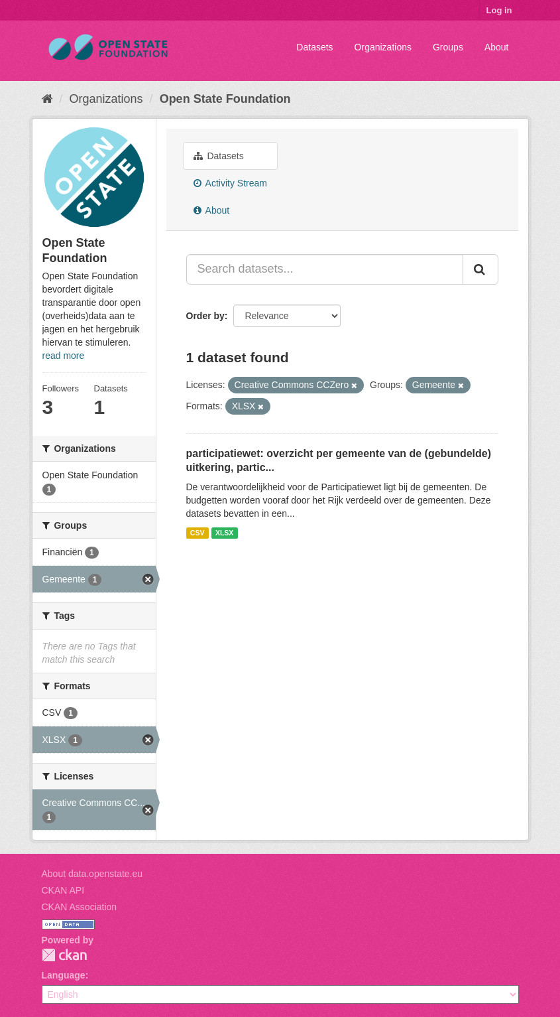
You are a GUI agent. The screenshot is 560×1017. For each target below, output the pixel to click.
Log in (499, 10)
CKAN (64, 955)
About (496, 47)
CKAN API (63, 890)
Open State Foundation (225, 98)
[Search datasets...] (324, 269)
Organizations (383, 47)
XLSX (224, 533)
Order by (205, 315)
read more (63, 355)
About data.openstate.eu (92, 873)
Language (63, 975)
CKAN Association (79, 907)
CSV (197, 533)
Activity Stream (230, 183)
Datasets (314, 47)
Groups (448, 47)
